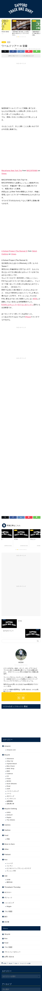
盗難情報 (10, 801)
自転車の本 (10, 803)
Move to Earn (9, 844)
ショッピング (9, 903)
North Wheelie (12, 783)
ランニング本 (11, 871)
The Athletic (11, 820)
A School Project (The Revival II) (15, 251)
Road (8, 786)
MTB (35, 299)
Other (6, 849)
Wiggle (9, 906)
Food (6, 835)
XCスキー (8, 892)
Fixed (4, 42)
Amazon (7, 746)
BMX (8, 771)
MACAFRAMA (32, 170)
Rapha (9, 817)
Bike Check (11, 766)
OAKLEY (10, 815)
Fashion (7, 830)
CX (8, 776)
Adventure (10, 758)
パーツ (9, 793)
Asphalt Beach (12, 763)
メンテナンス (11, 798)
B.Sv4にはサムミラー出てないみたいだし (17, 305)
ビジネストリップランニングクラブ (19, 868)
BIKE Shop (10, 768)
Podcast (7, 854)
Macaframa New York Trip (12, 170)
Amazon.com (11, 750)
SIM (5, 876)
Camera (7, 825)
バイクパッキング (13, 791)
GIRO (9, 812)
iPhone (28, 317)
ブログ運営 (8, 911)
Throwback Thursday (12, 887)
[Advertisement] (19, 84)
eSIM (8, 879)
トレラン (10, 866)
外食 (8, 839)
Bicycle (7, 755)
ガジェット (8, 897)
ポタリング (10, 796)
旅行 (6, 916)
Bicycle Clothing (10, 808)
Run (5, 859)
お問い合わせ (26, 689)
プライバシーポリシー (12, 952)
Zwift (8, 788)
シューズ (10, 863)
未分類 (6, 922)
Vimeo (4, 173)
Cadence (10, 773)
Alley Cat (10, 761)
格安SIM (9, 882)
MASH (9, 781)
